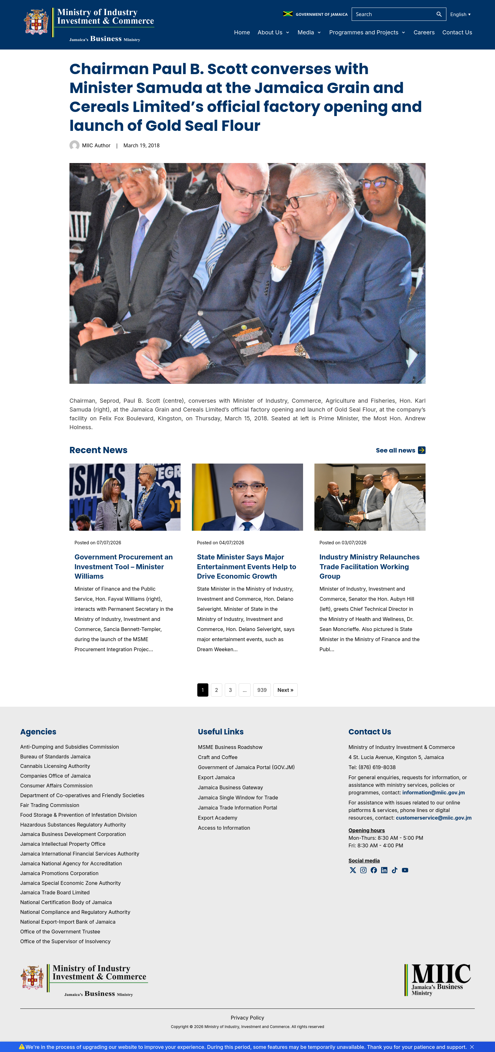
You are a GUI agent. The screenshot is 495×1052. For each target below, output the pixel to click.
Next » (285, 692)
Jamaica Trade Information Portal (237, 810)
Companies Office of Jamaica (55, 778)
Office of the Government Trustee (60, 934)
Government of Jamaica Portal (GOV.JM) (246, 769)
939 (262, 692)
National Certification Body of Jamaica (66, 905)
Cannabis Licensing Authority (55, 768)
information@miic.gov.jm (434, 795)
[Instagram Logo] (363, 872)
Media (310, 32)
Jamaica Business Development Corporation (73, 836)
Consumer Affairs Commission (56, 788)
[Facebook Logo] (374, 872)
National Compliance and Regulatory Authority (75, 914)
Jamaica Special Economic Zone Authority (70, 885)
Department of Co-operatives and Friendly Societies (82, 798)
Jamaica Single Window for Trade (238, 800)
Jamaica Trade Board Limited (55, 895)
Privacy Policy (247, 1020)
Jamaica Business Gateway (230, 789)
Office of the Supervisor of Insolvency (65, 943)
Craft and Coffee (217, 759)
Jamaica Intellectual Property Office (62, 846)
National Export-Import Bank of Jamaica (68, 924)
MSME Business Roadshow (230, 749)
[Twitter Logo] (353, 872)
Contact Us (457, 32)
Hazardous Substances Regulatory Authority (73, 827)
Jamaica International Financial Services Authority (79, 856)
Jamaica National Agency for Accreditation (71, 865)
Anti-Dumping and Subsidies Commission (69, 749)
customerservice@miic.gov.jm (434, 820)
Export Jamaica (216, 779)
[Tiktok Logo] (394, 872)
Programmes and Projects (367, 32)
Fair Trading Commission (49, 807)
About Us (274, 32)
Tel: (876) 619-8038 (372, 769)
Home (242, 32)
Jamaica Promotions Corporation (59, 875)
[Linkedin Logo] (384, 872)
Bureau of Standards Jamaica (55, 759)
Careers (424, 32)
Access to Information (224, 830)
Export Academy (217, 820)
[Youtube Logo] (405, 872)
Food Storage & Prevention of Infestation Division (78, 817)
